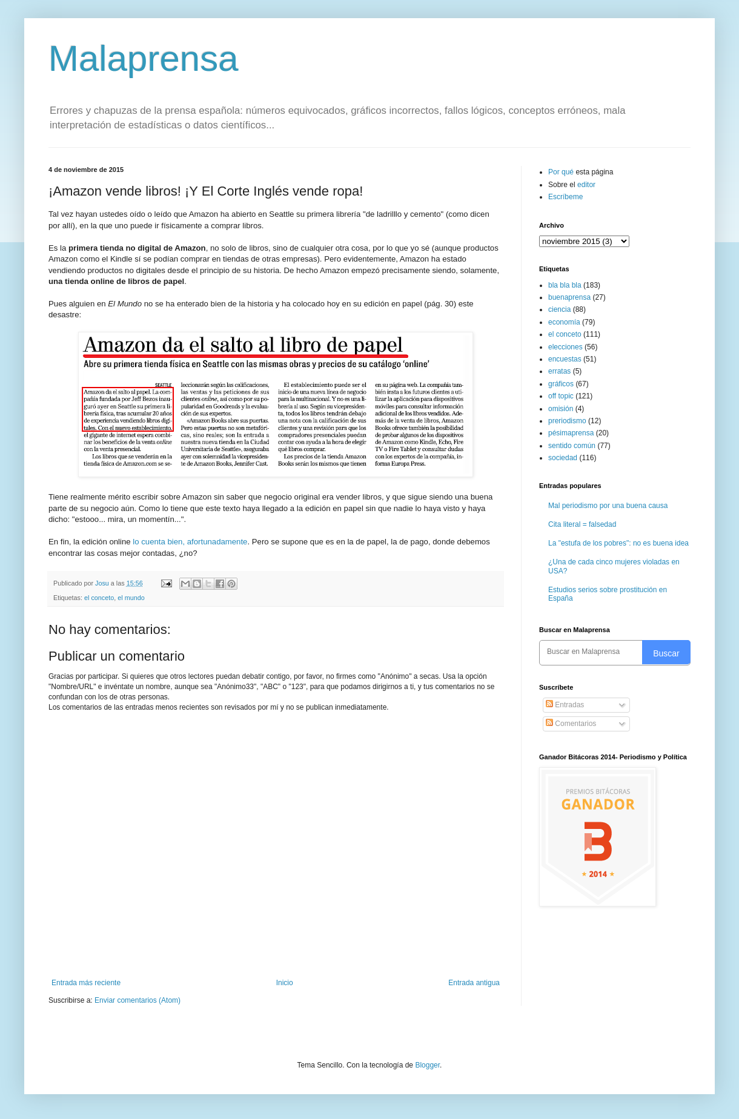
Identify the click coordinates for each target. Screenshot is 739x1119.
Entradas (565, 705)
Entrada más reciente (86, 983)
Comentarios (571, 723)
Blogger (427, 1065)
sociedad (562, 458)
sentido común (571, 445)
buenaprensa (569, 297)
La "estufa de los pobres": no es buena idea (618, 543)
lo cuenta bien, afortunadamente (190, 541)
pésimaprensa (571, 433)
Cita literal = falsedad (582, 524)
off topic (561, 396)
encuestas (565, 359)
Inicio (284, 983)
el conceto (99, 597)
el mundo (131, 597)
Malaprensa (143, 58)
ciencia (559, 309)
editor (586, 184)
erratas (559, 371)
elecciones (565, 347)
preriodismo (567, 421)
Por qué (561, 172)
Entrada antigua (474, 983)
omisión (560, 408)
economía (564, 322)
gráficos (561, 384)
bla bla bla (565, 285)
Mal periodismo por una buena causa (608, 505)
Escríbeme (565, 197)
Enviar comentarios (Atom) (137, 1000)
